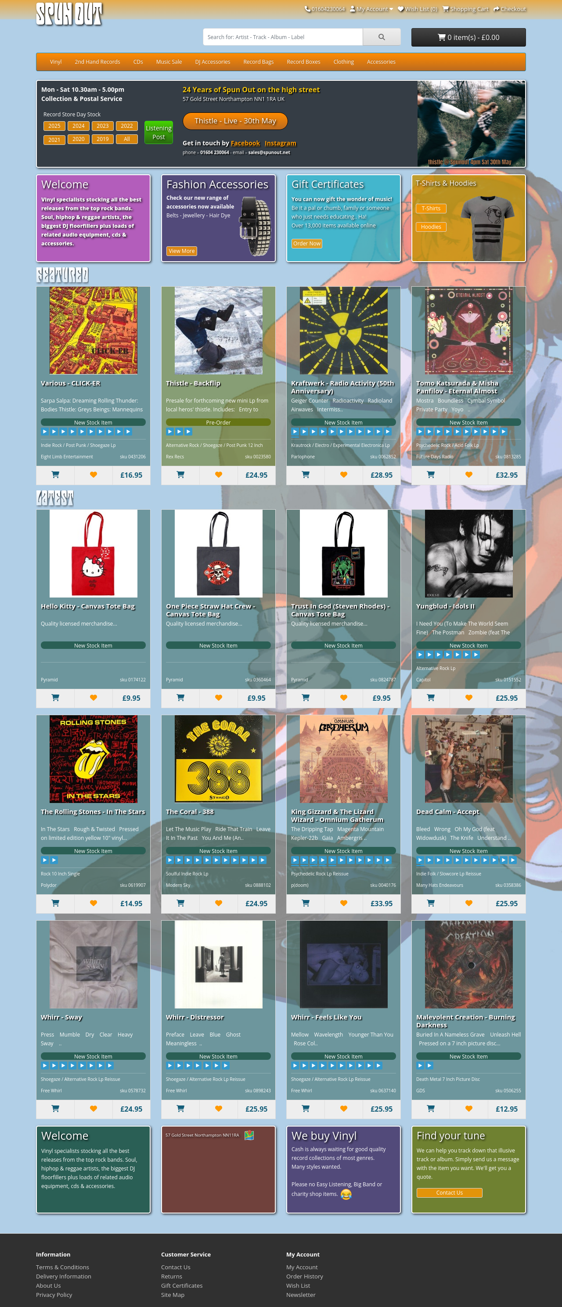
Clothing (344, 61)
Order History (304, 1276)
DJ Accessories (212, 61)
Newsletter (301, 1295)
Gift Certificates (181, 1285)
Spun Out (69, 17)
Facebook (245, 143)
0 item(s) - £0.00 (468, 37)
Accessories (381, 61)
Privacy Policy (54, 1295)
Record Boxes (304, 61)
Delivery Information (63, 1276)
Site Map (172, 1295)
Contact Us (449, 1192)
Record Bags (258, 61)
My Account (302, 1267)
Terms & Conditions (62, 1267)
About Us (48, 1285)
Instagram (280, 143)
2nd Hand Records (97, 61)
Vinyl (56, 61)
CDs (138, 61)
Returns (171, 1276)
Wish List (298, 1285)
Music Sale (169, 61)
